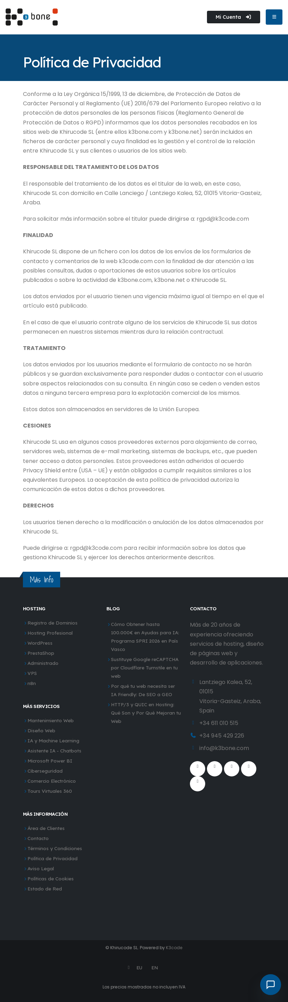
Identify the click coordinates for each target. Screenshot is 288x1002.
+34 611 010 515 (218, 723)
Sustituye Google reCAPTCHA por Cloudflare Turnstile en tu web (144, 667)
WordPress (40, 643)
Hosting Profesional (50, 633)
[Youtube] (231, 768)
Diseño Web (41, 730)
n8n (31, 683)
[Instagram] (248, 768)
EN (154, 967)
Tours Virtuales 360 (49, 791)
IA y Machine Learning (53, 740)
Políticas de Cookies (50, 878)
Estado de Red (44, 888)
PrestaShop (40, 653)
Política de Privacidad (52, 858)
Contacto (38, 838)
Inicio (31, 47)
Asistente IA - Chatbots (54, 750)
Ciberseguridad (45, 771)
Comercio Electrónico (51, 781)
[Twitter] (214, 768)
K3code (174, 948)
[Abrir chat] (270, 984)
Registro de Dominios (52, 623)
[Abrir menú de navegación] (274, 17)
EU (139, 967)
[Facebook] (197, 768)
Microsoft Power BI (49, 761)
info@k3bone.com (224, 748)
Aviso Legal (40, 868)
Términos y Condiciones (54, 848)
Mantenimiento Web (50, 720)
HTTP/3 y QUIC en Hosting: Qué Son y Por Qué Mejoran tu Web (146, 712)
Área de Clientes (46, 828)
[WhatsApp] (197, 783)
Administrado (42, 663)
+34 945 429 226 (221, 736)
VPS (32, 673)
